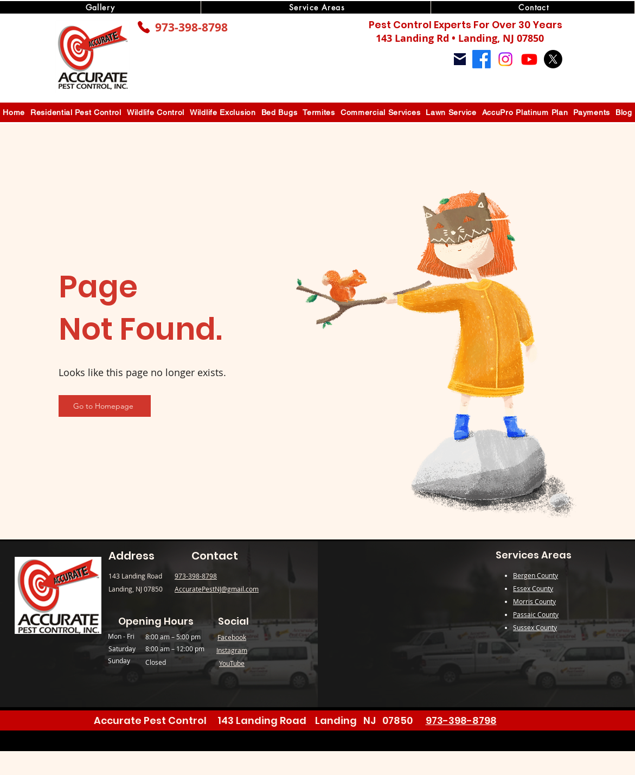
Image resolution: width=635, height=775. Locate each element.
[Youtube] (529, 59)
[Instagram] (505, 59)
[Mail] (460, 59)
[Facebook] (481, 59)
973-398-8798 (191, 27)
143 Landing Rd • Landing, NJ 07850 (460, 38)
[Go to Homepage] (105, 406)
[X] (553, 59)
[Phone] (144, 27)
